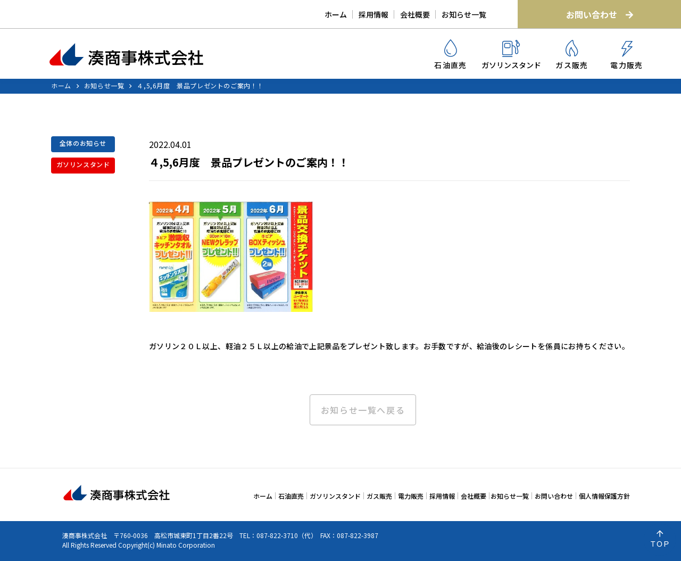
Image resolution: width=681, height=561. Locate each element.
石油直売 (451, 54)
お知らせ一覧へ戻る (363, 409)
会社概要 (415, 14)
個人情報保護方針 (604, 495)
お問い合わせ (599, 14)
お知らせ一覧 (464, 14)
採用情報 (373, 14)
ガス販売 (572, 55)
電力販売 (627, 55)
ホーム (336, 14)
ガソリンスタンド (511, 55)
